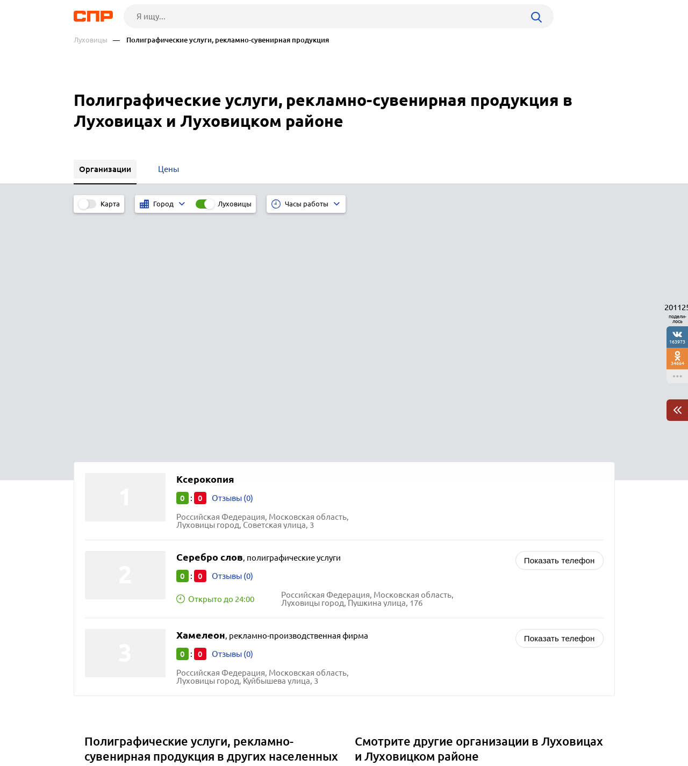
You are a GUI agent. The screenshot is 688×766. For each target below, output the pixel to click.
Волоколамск (114, 567)
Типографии (382, 539)
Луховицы (91, 40)
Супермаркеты (386, 579)
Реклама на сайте (236, 726)
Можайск (105, 608)
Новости (160, 726)
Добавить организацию (566, 725)
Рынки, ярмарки (389, 593)
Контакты (314, 726)
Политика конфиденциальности (217, 757)
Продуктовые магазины (403, 552)
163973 (677, 342)
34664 (677, 363)
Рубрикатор (93, 726)
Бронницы (108, 554)
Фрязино (105, 581)
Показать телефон (559, 320)
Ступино (104, 594)
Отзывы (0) (232, 258)
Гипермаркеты (386, 566)
